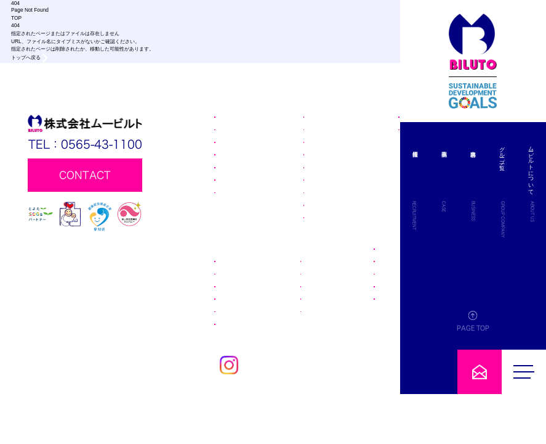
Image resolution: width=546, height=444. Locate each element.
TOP (16, 18)
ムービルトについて (531, 167)
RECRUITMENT (471, 215)
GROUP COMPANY (517, 219)
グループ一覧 (516, 151)
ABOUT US (532, 211)
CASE (487, 206)
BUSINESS (502, 211)
